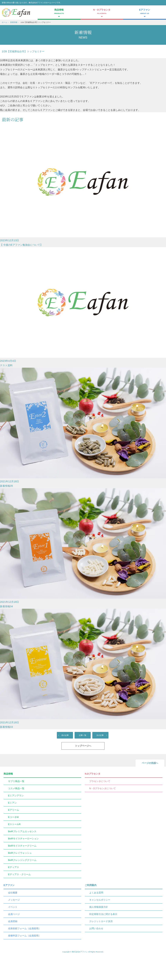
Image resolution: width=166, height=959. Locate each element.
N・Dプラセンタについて (102, 788)
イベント (12, 907)
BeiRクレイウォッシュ (20, 853)
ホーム (4, 22)
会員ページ (14, 914)
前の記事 (65, 735)
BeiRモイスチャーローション (23, 838)
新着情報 (13, 22)
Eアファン (9, 885)
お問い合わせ (96, 928)
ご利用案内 (90, 885)
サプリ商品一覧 (16, 781)
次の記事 (100, 735)
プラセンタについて (99, 781)
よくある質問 (96, 892)
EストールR (14, 824)
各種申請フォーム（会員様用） (24, 935)
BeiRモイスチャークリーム (22, 845)
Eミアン (12, 802)
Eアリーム (13, 810)
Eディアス (13, 867)
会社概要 (12, 892)
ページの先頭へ (150, 763)
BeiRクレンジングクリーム (22, 860)
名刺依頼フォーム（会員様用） (24, 928)
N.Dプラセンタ (92, 773)
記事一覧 (82, 735)
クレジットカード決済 (101, 921)
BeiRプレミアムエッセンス (22, 831)
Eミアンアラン (16, 795)
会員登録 (12, 921)
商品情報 (8, 773)
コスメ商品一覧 (16, 788)
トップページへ (83, 745)
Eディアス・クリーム (19, 874)
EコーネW (13, 817)
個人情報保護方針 (98, 907)
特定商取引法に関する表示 (103, 914)
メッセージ (14, 899)
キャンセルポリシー (99, 899)
